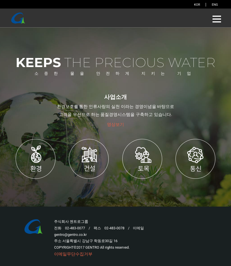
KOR (197, 5)
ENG (215, 5)
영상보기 (115, 124)
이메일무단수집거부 (73, 254)
